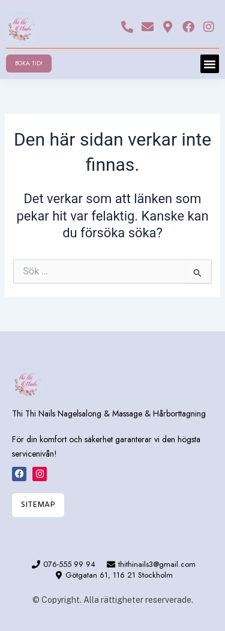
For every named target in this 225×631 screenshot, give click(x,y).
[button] (210, 64)
